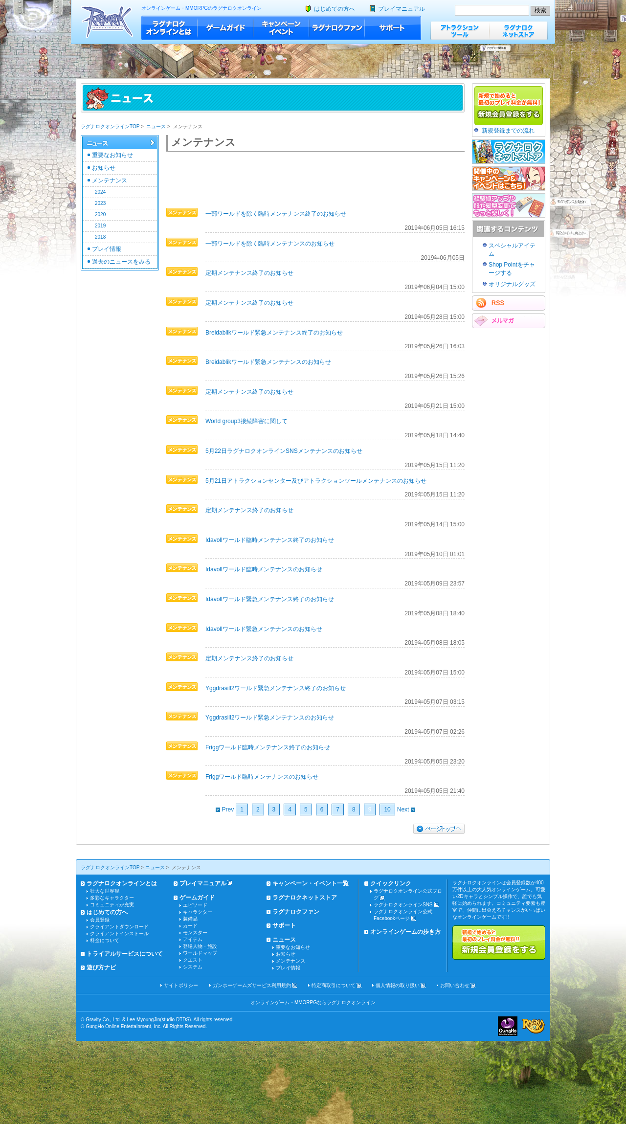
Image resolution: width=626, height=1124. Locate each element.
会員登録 (100, 919)
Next (406, 809)
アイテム (192, 939)
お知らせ (103, 167)
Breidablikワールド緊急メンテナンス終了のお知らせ (274, 332)
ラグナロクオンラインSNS (403, 904)
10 (387, 809)
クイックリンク (390, 883)
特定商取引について (334, 985)
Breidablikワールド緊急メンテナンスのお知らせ (268, 362)
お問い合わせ (455, 985)
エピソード (195, 905)
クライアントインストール (119, 933)
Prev (225, 809)
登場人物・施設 (200, 946)
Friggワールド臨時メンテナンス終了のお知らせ (267, 747)
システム (192, 966)
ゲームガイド (225, 28)
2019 (100, 225)
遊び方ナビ (101, 967)
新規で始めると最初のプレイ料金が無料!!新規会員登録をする (498, 942)
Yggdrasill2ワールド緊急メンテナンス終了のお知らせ (275, 688)
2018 (100, 237)
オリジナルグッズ (512, 284)
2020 (100, 214)
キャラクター (197, 912)
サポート (393, 28)
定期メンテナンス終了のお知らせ (249, 273)
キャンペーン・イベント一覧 (310, 883)
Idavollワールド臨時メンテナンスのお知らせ (263, 569)
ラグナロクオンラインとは (169, 28)
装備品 (190, 919)
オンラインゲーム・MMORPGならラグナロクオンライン (313, 1002)
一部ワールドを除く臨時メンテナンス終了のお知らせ (275, 213)
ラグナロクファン (337, 28)
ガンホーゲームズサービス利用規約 (252, 985)
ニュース (156, 126)
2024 (100, 192)
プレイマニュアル (401, 8)
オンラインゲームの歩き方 (405, 931)
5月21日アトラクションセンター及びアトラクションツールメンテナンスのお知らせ (315, 480)
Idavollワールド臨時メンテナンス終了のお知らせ (269, 540)
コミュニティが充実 (112, 904)
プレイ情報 (106, 249)
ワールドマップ (200, 953)
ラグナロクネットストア (518, 30)
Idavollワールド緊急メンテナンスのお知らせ (263, 629)
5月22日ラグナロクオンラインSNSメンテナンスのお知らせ (283, 451)
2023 (100, 203)
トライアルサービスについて (125, 953)
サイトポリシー (181, 985)
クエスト (192, 960)
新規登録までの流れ (508, 130)
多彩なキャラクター (112, 897)
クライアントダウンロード (119, 926)
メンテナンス (109, 180)
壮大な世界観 (104, 891)
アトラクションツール (459, 30)
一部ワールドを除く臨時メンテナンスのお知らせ (270, 243)
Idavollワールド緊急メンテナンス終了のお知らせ (269, 599)
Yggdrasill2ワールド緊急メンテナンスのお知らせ (269, 717)
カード (190, 925)
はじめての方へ (334, 8)
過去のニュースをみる (121, 261)
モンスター (195, 932)
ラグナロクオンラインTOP (110, 126)
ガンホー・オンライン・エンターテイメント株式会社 (507, 1026)
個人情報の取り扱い (398, 985)
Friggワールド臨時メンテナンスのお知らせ (261, 776)
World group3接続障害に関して (246, 421)
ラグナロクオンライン (107, 22)
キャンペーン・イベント (281, 28)
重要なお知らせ (112, 155)
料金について (104, 940)
